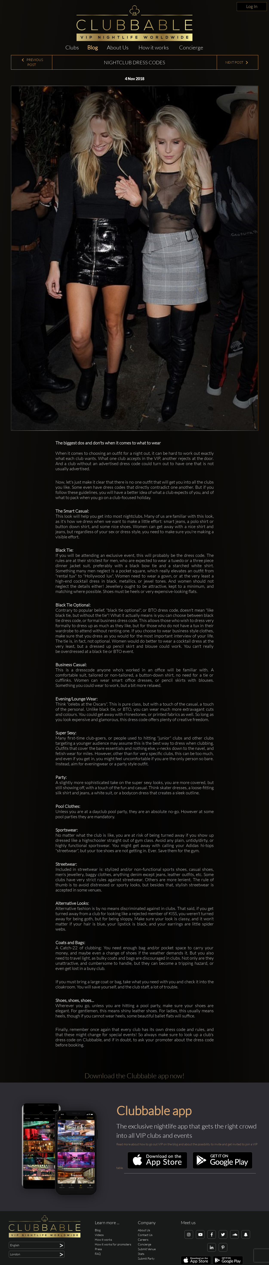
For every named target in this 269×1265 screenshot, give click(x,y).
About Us (118, 47)
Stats (141, 1254)
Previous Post (32, 62)
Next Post (236, 62)
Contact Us (145, 1235)
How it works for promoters (113, 1244)
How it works (153, 47)
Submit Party (146, 1258)
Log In (251, 6)
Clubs (72, 47)
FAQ (98, 1254)
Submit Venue (147, 1249)
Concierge (191, 47)
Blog (92, 47)
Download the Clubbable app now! (134, 1075)
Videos (99, 1235)
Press (98, 1249)
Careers (143, 1239)
